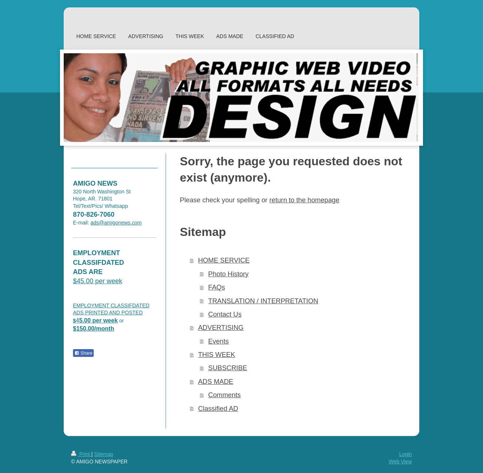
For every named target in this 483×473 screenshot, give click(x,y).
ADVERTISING (221, 327)
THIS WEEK (216, 354)
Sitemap (103, 454)
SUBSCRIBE (227, 368)
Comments (224, 395)
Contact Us (225, 314)
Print (81, 454)
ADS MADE (215, 381)
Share (83, 353)
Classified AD (218, 408)
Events (218, 341)
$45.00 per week (97, 281)
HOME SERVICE (224, 260)
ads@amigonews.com (115, 223)
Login (405, 454)
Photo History (228, 274)
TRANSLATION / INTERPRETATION (263, 301)
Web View (400, 461)
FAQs (216, 287)
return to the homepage (304, 200)
